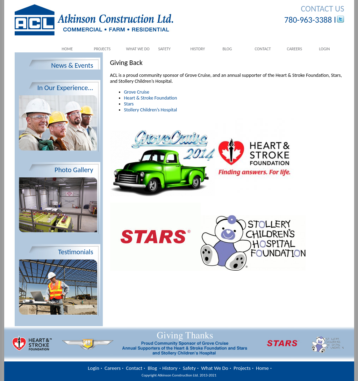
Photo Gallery (74, 170)
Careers (294, 48)
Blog (227, 48)
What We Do (138, 48)
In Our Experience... (65, 87)
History (198, 48)
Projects (102, 48)
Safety (164, 48)
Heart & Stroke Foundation (150, 98)
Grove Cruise (136, 92)
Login (324, 48)
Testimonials (75, 252)
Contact (263, 48)
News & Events (72, 65)
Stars (129, 104)
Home (67, 48)
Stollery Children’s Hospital (150, 110)
